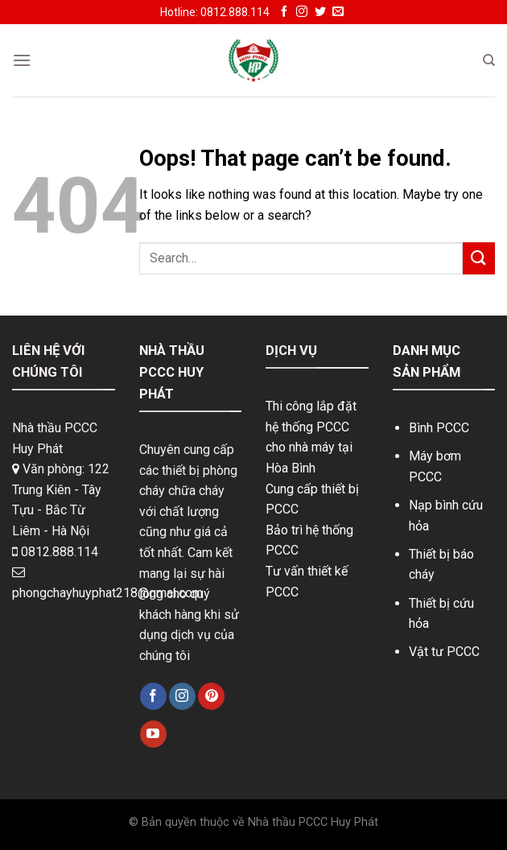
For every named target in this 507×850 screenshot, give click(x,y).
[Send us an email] (338, 12)
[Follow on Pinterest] (211, 696)
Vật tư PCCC (444, 651)
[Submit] (479, 258)
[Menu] (21, 60)
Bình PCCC (439, 427)
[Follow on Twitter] (320, 12)
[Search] (489, 60)
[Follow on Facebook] (284, 12)
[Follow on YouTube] (153, 734)
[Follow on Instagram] (301, 12)
